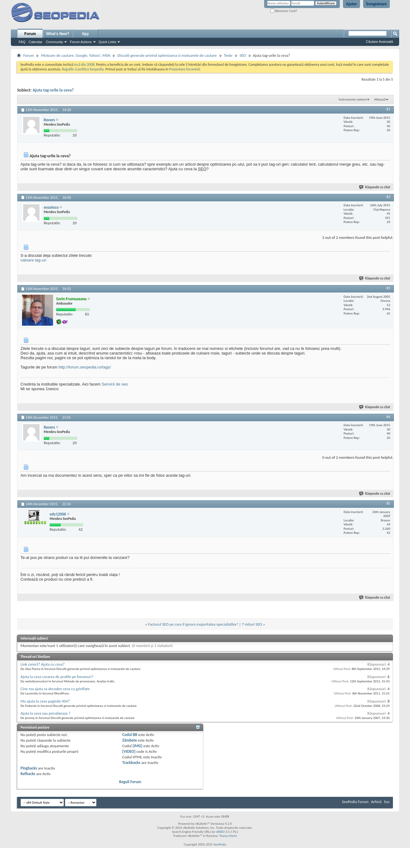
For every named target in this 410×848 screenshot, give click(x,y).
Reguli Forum (130, 781)
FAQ (22, 42)
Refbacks (27, 773)
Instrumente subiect (353, 99)
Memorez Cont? (283, 11)
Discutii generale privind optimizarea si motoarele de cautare (167, 55)
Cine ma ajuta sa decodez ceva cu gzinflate (55, 688)
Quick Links (107, 42)
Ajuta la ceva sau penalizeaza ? (45, 713)
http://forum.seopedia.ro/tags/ (84, 367)
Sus (387, 801)
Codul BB (129, 734)
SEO (243, 55)
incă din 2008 (84, 64)
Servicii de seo (115, 384)
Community (54, 42)
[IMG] (137, 745)
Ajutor (351, 4)
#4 (388, 417)
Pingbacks (28, 768)
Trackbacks (131, 762)
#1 (388, 109)
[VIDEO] (129, 751)
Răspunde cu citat (375, 187)
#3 (388, 288)
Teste (228, 55)
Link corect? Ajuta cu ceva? (42, 664)
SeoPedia (220, 844)
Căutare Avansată (379, 41)
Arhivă (376, 801)
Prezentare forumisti (184, 69)
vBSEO (220, 832)
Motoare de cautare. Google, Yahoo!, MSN (75, 55)
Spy (85, 34)
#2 (388, 197)
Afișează (379, 99)
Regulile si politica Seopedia (83, 69)
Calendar (36, 42)
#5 (388, 503)
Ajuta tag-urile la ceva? (53, 90)
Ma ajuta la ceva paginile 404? (45, 701)
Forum (30, 34)
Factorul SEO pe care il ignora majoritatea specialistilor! (193, 624)
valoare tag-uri (33, 260)
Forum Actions (81, 42)
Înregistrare (376, 4)
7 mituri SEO (252, 624)
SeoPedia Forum (355, 801)
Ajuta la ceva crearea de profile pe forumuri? (56, 676)
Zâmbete (129, 740)
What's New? (57, 34)
